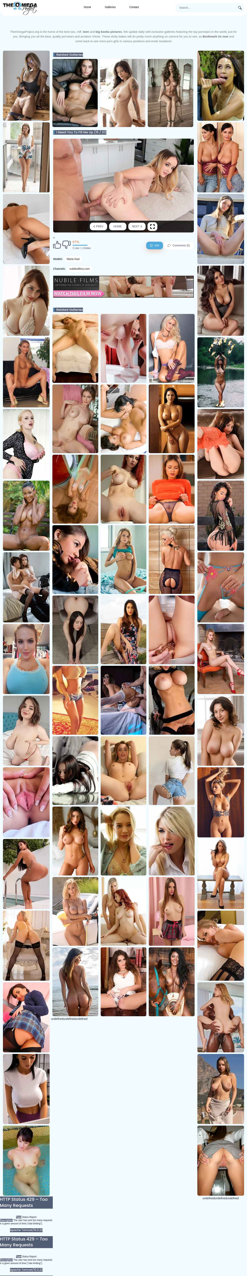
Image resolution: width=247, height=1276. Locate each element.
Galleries (110, 7)
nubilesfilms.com (79, 268)
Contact (134, 7)
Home (87, 7)
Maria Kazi (73, 259)
